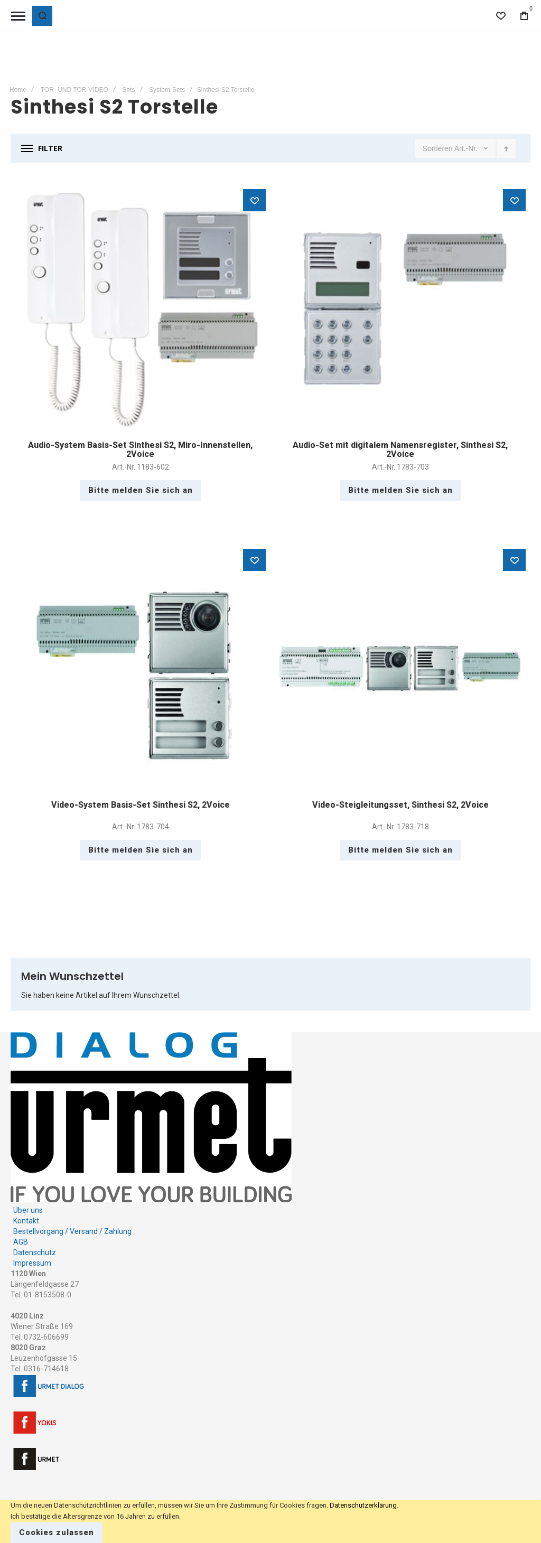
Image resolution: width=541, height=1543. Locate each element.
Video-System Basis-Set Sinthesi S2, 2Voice (140, 805)
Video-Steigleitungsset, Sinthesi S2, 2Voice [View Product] (400, 669)
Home (18, 89)
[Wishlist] (501, 16)
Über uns (28, 1210)
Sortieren (438, 148)
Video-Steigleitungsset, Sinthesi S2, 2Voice (400, 805)
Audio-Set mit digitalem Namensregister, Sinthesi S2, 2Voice (400, 450)
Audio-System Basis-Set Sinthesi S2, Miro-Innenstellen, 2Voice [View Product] (140, 309)
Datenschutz (34, 1252)
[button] (254, 200)
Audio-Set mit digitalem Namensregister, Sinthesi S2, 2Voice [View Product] (400, 309)
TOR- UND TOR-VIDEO (74, 89)
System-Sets (167, 89)
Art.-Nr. (467, 148)
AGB (20, 1242)
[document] (270, 1521)
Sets (128, 89)
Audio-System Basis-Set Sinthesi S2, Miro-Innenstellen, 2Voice (140, 450)
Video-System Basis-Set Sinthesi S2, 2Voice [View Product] (140, 669)
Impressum (32, 1263)
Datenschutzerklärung (363, 1505)
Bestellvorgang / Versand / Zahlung (72, 1231)
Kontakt (26, 1221)
